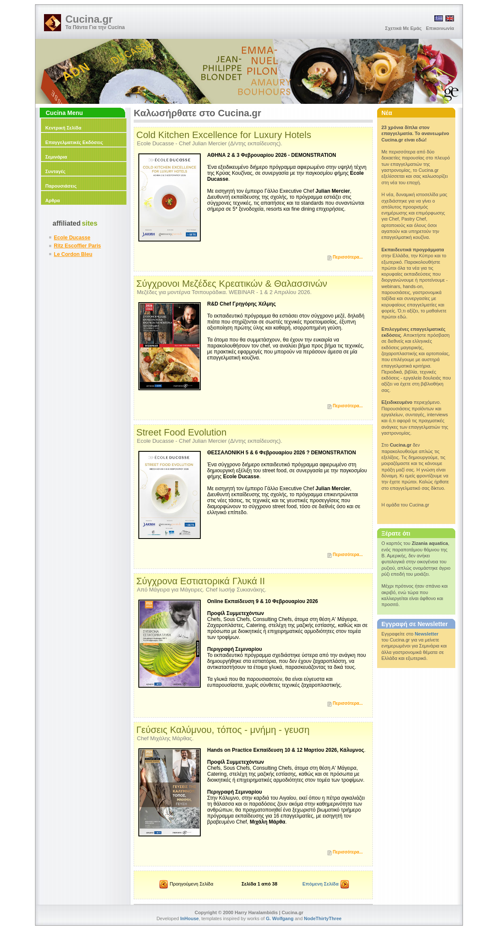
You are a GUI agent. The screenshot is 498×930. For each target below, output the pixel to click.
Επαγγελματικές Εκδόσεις (74, 142)
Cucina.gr (89, 19)
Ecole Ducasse (72, 238)
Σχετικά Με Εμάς (403, 28)
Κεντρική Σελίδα (63, 127)
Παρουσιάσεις (61, 185)
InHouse (189, 918)
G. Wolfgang (280, 918)
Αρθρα (52, 200)
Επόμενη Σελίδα (325, 885)
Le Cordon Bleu (73, 254)
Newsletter (427, 633)
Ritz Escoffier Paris (77, 246)
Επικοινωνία (440, 28)
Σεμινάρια (56, 156)
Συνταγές (55, 171)
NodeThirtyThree (323, 918)
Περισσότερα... (348, 257)
